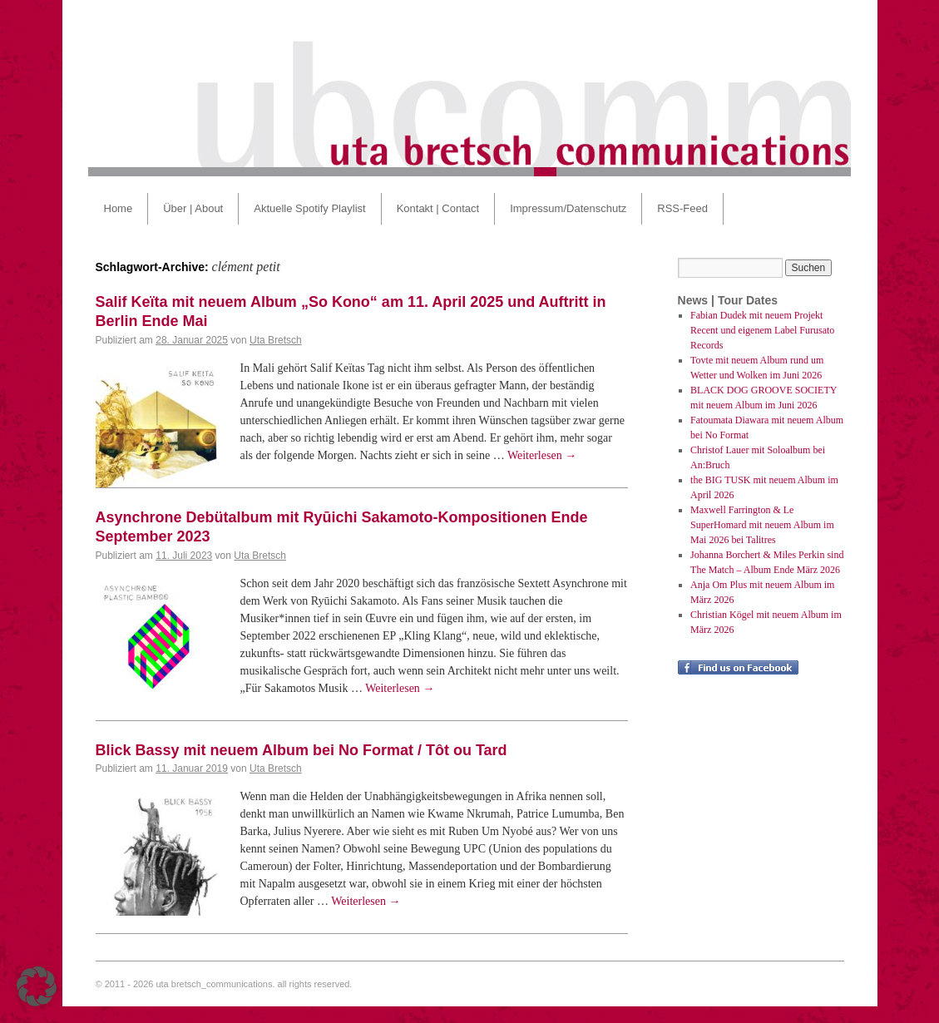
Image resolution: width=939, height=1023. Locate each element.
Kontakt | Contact (438, 208)
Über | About (193, 208)
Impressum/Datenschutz (568, 208)
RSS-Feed (682, 208)
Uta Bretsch (276, 340)
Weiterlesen (541, 455)
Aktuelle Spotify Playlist (309, 208)
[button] (36, 986)
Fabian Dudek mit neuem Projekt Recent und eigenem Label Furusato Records (762, 330)
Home (118, 208)
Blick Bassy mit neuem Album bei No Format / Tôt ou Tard (301, 750)
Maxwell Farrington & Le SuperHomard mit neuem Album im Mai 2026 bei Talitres (762, 525)
